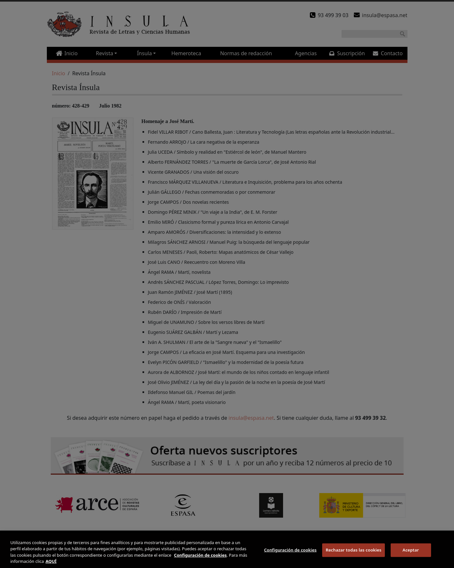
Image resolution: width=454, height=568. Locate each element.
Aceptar (411, 550)
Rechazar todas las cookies (354, 550)
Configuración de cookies (290, 550)
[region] (227, 550)
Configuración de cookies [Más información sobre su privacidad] (200, 555)
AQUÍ (51, 561)
